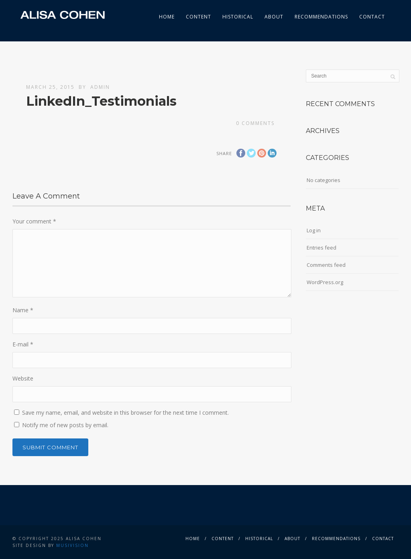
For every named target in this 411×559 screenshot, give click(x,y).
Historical (237, 16)
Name (22, 310)
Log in (314, 230)
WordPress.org (325, 282)
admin (100, 87)
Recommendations (321, 16)
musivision (72, 545)
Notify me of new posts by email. (65, 425)
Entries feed (321, 247)
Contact (372, 16)
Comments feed (326, 264)
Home (167, 16)
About (274, 16)
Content (198, 16)
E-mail (22, 344)
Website (22, 378)
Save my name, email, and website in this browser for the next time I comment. (125, 412)
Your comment (34, 221)
